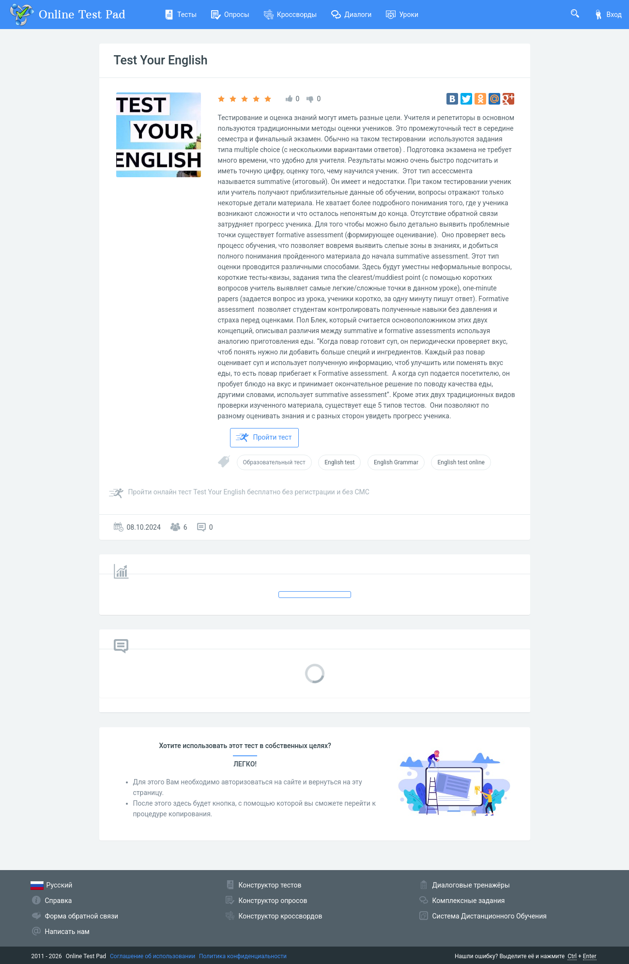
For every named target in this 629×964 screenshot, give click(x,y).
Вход (608, 14)
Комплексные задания (468, 900)
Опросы (230, 14)
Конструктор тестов (270, 885)
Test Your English (161, 60)
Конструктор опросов (273, 900)
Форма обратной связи (82, 916)
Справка (58, 900)
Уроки (402, 14)
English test (339, 462)
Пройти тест (264, 437)
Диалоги (351, 14)
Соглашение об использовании (152, 956)
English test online (460, 462)
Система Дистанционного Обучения (489, 916)
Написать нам (67, 931)
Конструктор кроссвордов (280, 916)
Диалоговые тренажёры (471, 885)
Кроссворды (290, 14)
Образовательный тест (274, 462)
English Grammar (396, 462)
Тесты (180, 14)
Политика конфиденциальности (243, 956)
